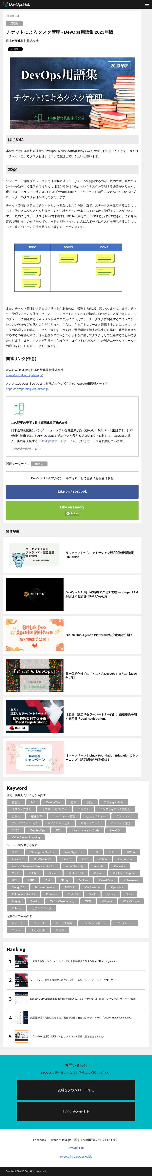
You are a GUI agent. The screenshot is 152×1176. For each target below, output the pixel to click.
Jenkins (83, 880)
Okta (85, 859)
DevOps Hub (76, 1147)
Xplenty (16, 908)
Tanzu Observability (62, 901)
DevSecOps (37, 830)
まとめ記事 (38, 930)
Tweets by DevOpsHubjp (76, 1156)
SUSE (15, 852)
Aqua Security (74, 866)
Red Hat (73, 894)
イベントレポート (94, 923)
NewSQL (115, 830)
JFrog (64, 880)
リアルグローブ (41, 908)
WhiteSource (131, 901)
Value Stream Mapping (26, 837)
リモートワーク (90, 823)
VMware (107, 901)
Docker (53, 873)
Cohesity (119, 866)
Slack (92, 894)
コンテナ (83, 809)
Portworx (51, 894)
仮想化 (16, 802)
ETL (58, 830)
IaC (33, 802)
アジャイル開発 (113, 802)
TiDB (88, 901)
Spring (16, 901)
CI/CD (15, 830)
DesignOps (53, 802)
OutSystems (92, 887)
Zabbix (103, 859)
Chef (15, 873)
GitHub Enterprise (124, 873)
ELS (95, 852)
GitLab (98, 873)
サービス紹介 (64, 923)
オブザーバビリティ (54, 809)
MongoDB (18, 887)
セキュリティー (95, 816)
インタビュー (124, 923)
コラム (16, 930)
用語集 (14, 23)
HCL (14, 880)
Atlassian (17, 859)
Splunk (110, 894)
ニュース (39, 923)
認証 (90, 802)
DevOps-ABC (42, 859)
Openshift (117, 887)
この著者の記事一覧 (24, 449)
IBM (47, 880)
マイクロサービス (59, 823)
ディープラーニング (24, 823)
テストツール (124, 816)
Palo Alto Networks (23, 894)
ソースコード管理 (64, 816)
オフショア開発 (21, 809)
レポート (17, 923)
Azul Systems (73, 852)
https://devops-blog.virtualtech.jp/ (27, 389)
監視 (73, 802)
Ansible (98, 866)
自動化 (16, 816)
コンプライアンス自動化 (115, 809)
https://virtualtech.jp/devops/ (24, 375)
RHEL (112, 852)
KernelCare (106, 880)
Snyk (129, 894)
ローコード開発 (120, 823)
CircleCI (66, 859)
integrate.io (125, 859)
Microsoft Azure (44, 887)
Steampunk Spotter (42, 852)
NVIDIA (69, 887)
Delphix (33, 873)
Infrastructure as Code (86, 830)
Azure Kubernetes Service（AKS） (33, 866)
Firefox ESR (75, 873)
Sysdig (35, 901)
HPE (31, 880)
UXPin (131, 852)
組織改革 (36, 816)
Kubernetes (131, 880)
